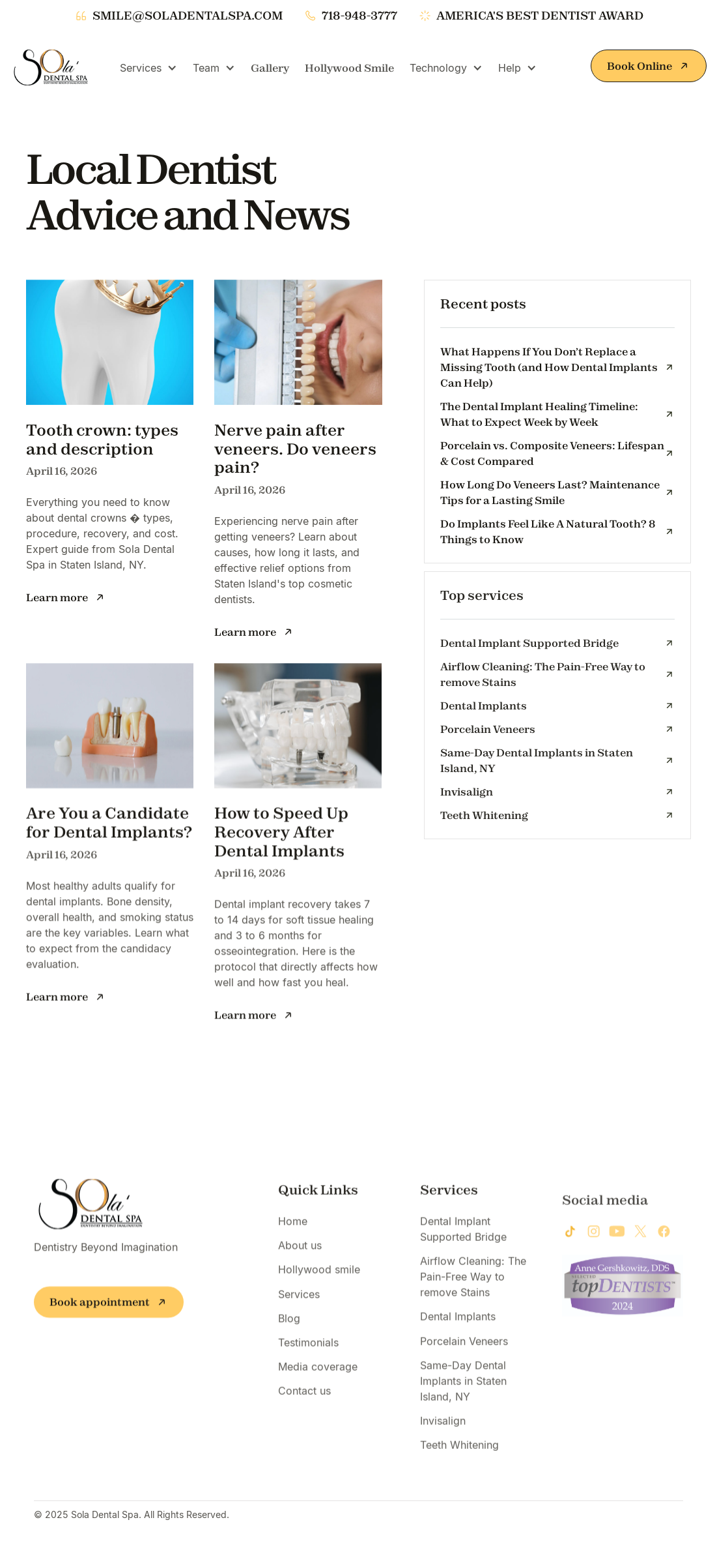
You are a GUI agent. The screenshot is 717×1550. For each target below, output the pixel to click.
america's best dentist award (539, 15)
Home (292, 1233)
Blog (289, 1330)
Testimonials (308, 1355)
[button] (148, 68)
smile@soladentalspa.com (187, 15)
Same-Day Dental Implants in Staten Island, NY (463, 1393)
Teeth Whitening (459, 1457)
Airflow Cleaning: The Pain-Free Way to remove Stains (473, 1289)
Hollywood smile (319, 1282)
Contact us (304, 1403)
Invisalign (443, 1433)
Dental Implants (458, 1328)
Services (299, 1306)
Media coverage (318, 1379)
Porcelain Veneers (464, 1353)
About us (300, 1257)
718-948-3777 (359, 15)
